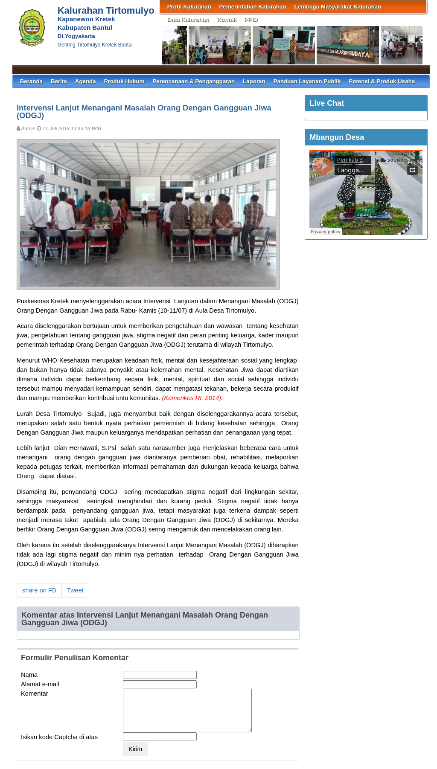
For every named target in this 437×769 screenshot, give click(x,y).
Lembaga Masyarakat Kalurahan (338, 6)
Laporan (254, 81)
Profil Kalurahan (189, 6)
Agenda (85, 81)
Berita (59, 81)
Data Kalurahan (188, 19)
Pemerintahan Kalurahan (252, 6)
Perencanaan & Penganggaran (193, 81)
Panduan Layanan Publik (307, 81)
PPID (251, 19)
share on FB (39, 590)
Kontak (226, 19)
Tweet (75, 590)
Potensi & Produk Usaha (382, 81)
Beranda (31, 81)
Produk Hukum (124, 81)
